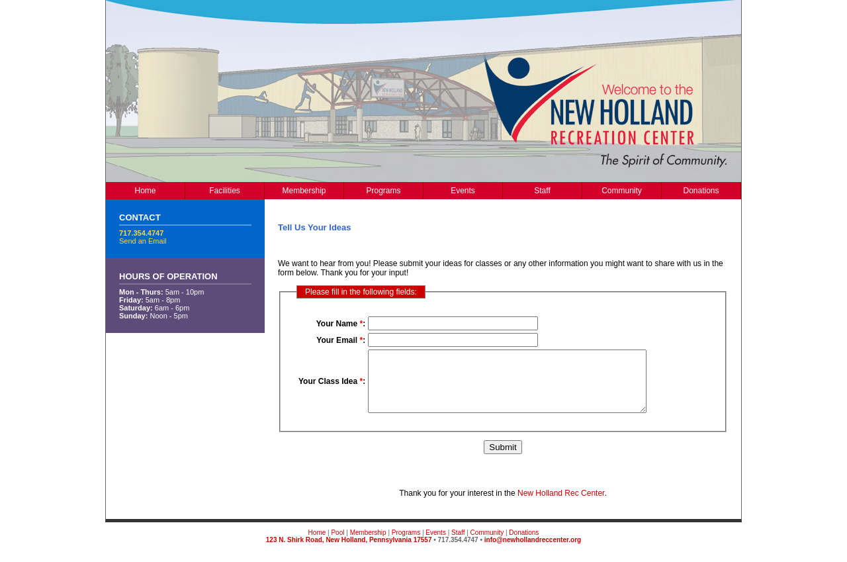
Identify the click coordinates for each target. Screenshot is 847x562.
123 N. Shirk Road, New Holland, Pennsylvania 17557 (349, 551)
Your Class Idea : (331, 387)
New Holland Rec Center (560, 505)
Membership (304, 190)
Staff (542, 190)
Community (622, 190)
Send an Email (143, 241)
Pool (337, 544)
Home (145, 190)
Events (463, 190)
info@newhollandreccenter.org (532, 551)
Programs (383, 190)
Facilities (224, 190)
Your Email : (340, 340)
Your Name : (340, 323)
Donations (701, 190)
